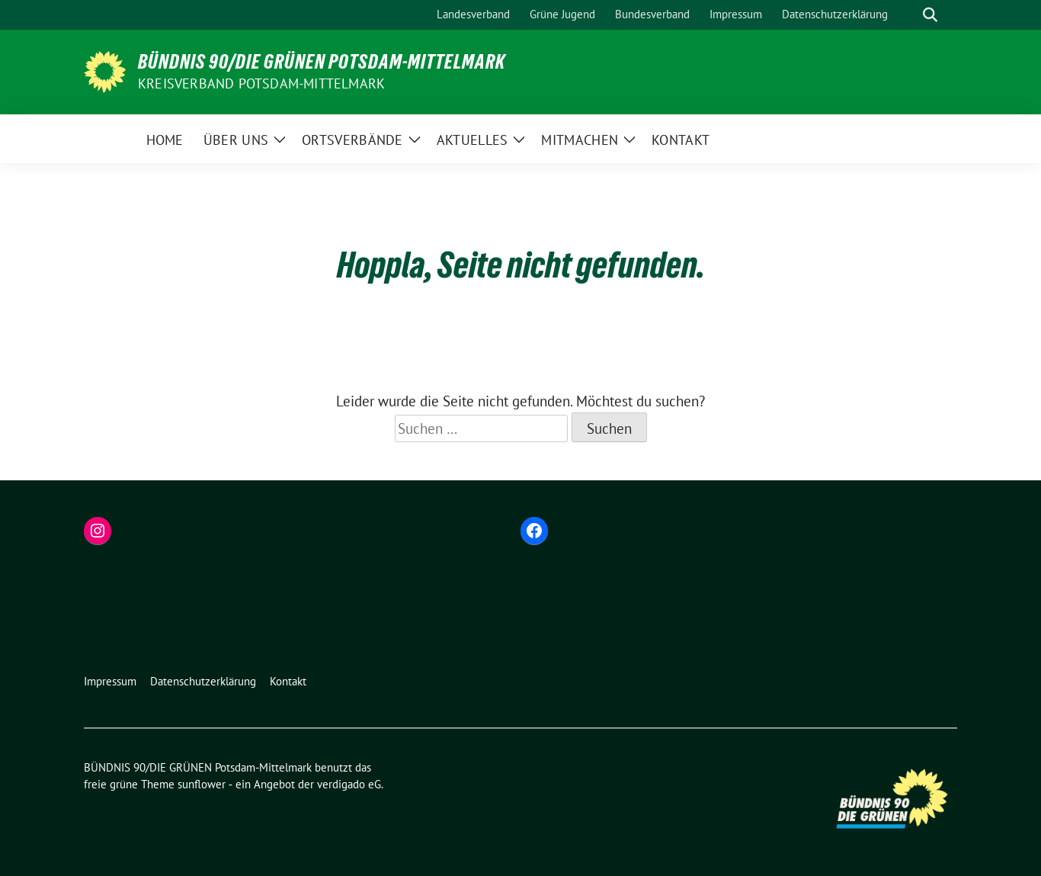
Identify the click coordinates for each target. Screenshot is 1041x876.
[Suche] (908, 15)
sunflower (202, 784)
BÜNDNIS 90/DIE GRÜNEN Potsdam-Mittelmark (321, 61)
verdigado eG (349, 784)
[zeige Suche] (930, 15)
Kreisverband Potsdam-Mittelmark (261, 83)
